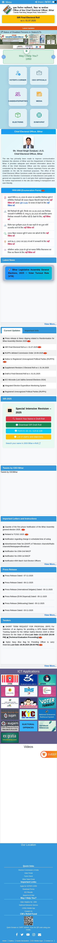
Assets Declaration (22, 941)
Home (4, 941)
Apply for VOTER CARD (28, 886)
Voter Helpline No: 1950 (28, 902)
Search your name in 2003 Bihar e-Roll (23, 443)
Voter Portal (28, 873)
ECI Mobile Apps (37, 941)
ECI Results (28, 892)
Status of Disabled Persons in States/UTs (21, 32)
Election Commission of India (28, 870)
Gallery (11, 941)
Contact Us (49, 941)
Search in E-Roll (28, 895)
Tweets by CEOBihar (9, 472)
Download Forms (28, 889)
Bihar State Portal (28, 879)
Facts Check (28, 876)
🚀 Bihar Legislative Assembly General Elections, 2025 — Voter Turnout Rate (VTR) (28, 272)
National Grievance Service (28, 905)
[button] (4, 57)
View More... (50, 324)
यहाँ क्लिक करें (29, 228)
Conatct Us (28, 911)
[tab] (12, 330)
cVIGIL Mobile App (28, 908)
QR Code (24, 203)
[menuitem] (49, 2)
